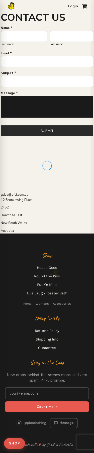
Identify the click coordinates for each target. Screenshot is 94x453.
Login (73, 6)
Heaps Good (47, 267)
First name (7, 44)
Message (64, 423)
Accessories (62, 303)
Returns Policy (47, 330)
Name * (7, 28)
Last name (56, 44)
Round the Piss (47, 276)
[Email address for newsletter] (47, 393)
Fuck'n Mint (47, 284)
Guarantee (47, 348)
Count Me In (47, 406)
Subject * (8, 73)
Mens (27, 303)
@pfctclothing (31, 422)
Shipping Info (47, 339)
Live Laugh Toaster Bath (47, 293)
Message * (9, 93)
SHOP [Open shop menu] (14, 443)
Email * (6, 53)
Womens (42, 303)
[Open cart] (84, 6)
